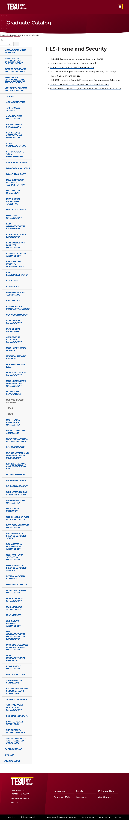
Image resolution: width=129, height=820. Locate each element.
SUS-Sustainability (17, 716)
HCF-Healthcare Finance (16, 357)
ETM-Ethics (12, 286)
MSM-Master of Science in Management (15, 557)
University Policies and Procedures (16, 89)
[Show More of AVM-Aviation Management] (3, 116)
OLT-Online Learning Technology (13, 623)
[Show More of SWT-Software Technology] (3, 722)
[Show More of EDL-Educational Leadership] (3, 234)
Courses (17, 35)
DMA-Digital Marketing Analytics (13, 201)
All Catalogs (12, 761)
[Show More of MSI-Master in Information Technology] (3, 544)
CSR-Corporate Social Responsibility (15, 154)
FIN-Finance (13, 300)
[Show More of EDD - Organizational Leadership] (3, 224)
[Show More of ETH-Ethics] (3, 280)
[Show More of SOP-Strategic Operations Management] (3, 705)
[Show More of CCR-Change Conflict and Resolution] (3, 133)
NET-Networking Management (16, 591)
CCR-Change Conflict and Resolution (14, 135)
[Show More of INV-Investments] (3, 447)
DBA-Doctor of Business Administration (15, 182)
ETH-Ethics (12, 280)
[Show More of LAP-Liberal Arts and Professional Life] (3, 464)
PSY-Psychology (15, 674)
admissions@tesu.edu (20, 798)
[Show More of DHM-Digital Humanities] (3, 190)
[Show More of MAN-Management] (3, 480)
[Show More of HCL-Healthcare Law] (3, 364)
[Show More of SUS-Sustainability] (3, 716)
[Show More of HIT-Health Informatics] (3, 391)
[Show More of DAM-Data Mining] (3, 174)
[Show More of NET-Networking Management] (3, 590)
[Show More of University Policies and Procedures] (1, 88)
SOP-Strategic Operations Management (14, 707)
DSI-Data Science (16, 209)
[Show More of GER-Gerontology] (3, 315)
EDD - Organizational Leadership (15, 226)
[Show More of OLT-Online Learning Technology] (3, 621)
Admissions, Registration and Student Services (15, 80)
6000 (10, 414)
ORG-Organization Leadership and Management (17, 647)
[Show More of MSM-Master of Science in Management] (3, 555)
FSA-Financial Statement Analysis (17, 307)
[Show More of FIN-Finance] (3, 300)
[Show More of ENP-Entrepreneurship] (3, 272)
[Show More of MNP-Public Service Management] (3, 525)
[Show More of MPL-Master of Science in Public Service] (3, 533)
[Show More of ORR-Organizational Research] (3, 655)
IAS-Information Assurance (15, 431)
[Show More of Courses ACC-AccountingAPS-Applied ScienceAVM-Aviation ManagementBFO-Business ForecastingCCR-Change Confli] (1, 96)
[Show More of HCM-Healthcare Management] (3, 372)
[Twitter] (100, 782)
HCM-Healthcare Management (16, 373)
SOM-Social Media (16, 699)
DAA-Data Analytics (18, 168)
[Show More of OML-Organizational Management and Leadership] (3, 631)
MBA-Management (16, 486)
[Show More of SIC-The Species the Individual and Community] (3, 688)
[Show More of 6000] (4, 414)
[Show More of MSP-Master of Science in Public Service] (3, 565)
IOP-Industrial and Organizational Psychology (17, 455)
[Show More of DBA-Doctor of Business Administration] (3, 180)
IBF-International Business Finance (17, 440)
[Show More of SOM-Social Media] (3, 699)
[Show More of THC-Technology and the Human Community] (3, 738)
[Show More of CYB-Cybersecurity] (3, 162)
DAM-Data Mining (16, 174)
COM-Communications (16, 144)
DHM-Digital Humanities (13, 191)
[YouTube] (105, 782)
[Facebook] (95, 782)
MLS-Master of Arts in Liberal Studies (17, 518)
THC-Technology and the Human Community (16, 740)
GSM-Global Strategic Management (14, 339)
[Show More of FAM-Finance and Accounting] (3, 292)
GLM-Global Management (14, 321)
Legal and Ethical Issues (66, 76)
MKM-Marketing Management (15, 501)
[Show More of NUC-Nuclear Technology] (3, 607)
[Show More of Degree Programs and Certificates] (1, 69)
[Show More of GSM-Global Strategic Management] (3, 337)
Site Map (9, 755)
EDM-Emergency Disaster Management (15, 245)
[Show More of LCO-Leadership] (3, 474)
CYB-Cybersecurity (17, 162)
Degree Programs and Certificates (15, 70)
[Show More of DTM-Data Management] (3, 215)
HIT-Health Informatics (13, 392)
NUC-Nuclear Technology (14, 608)
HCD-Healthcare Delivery (16, 349)
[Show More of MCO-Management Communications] (3, 492)
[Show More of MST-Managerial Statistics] (3, 576)
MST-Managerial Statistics (15, 577)
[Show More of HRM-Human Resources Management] (3, 420)
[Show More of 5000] (4, 408)
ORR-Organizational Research (15, 658)
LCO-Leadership (15, 474)
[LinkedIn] (111, 782)
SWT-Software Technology (14, 723)
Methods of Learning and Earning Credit (14, 61)
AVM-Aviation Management (14, 117)
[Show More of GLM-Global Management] (3, 320)
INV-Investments (15, 447)
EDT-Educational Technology (16, 254)
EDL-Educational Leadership (16, 235)
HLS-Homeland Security (15, 401)
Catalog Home (13, 749)
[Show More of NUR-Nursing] (3, 615)
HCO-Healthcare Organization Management (16, 383)
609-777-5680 (16, 802)
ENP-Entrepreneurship (17, 273)
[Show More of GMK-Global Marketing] (3, 329)
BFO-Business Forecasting (14, 125)
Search (16, 44)
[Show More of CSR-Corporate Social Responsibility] (3, 152)
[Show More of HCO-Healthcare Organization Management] (3, 381)
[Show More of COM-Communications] (3, 143)
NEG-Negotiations (16, 584)
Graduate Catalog (6, 35)
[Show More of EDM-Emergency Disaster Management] (3, 242)
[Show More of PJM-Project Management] (3, 666)
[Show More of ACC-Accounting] (3, 102)
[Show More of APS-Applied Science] (3, 108)
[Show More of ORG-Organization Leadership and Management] (3, 645)
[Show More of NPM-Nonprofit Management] (3, 598)
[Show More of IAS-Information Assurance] (3, 430)
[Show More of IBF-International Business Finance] (3, 439)
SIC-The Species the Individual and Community (17, 691)
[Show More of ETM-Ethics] (3, 286)
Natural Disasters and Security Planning (74, 63)
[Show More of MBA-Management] (3, 486)
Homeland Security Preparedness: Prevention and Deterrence (85, 80)
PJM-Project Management (14, 667)
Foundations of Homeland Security (72, 67)
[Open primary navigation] (120, 6)
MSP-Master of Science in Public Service (16, 568)
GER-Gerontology (17, 315)
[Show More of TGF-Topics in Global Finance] (3, 730)
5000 (10, 408)
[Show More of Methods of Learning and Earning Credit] (1, 58)
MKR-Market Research (13, 509)
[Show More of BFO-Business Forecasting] (3, 124)
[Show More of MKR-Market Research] (3, 508)
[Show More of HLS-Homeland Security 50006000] (3, 400)
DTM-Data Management (14, 216)
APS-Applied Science (13, 109)
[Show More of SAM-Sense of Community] (3, 680)
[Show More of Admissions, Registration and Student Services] (1, 77)
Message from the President (15, 51)
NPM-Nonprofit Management (15, 599)
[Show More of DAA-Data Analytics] (3, 168)
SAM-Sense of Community (14, 681)
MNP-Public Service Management (17, 526)
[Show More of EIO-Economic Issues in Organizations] (3, 261)
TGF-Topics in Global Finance (15, 731)
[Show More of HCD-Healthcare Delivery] (3, 348)
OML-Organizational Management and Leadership (16, 635)
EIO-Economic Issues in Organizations (15, 264)
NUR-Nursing (13, 615)
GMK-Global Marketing (13, 330)
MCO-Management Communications (16, 493)
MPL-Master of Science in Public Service (16, 536)
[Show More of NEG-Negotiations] (3, 584)
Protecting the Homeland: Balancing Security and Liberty (83, 71)
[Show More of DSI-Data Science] (3, 209)
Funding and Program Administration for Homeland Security (85, 88)
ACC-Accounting (15, 102)
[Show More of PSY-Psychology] (3, 674)
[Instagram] (116, 782)
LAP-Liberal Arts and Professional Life (17, 466)
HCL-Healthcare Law (16, 365)
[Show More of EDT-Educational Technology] (3, 253)
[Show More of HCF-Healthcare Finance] (3, 356)
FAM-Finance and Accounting (16, 293)
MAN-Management (17, 480)
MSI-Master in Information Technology (14, 546)
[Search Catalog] (13, 40)
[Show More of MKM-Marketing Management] (3, 500)
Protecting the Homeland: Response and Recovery (79, 84)
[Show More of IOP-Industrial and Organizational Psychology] (3, 453)
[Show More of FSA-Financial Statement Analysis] (3, 306)
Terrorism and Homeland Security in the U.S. (77, 59)
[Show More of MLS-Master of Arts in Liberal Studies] (3, 517)
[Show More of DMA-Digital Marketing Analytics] (3, 199)
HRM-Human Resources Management (14, 422)
